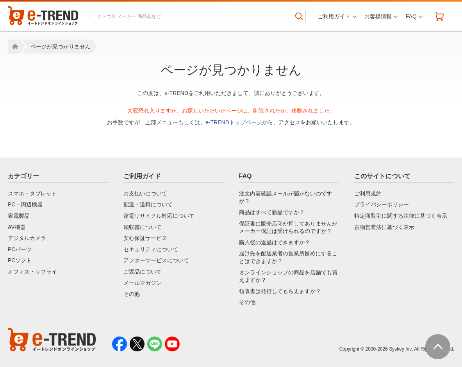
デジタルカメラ (27, 238)
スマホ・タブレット (32, 193)
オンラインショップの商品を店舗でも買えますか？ (288, 276)
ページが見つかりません (60, 46)
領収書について (142, 227)
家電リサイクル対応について (158, 216)
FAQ (411, 16)
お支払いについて (145, 193)
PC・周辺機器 (25, 204)
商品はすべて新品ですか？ (272, 212)
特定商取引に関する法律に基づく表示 (400, 216)
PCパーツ (20, 249)
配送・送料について (148, 204)
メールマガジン (142, 283)
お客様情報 (378, 16)
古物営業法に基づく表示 (384, 227)
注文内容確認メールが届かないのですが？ (285, 197)
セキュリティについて (150, 249)
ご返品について (142, 272)
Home (14, 46)
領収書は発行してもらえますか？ (280, 291)
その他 (131, 294)
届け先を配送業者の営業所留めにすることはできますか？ (288, 257)
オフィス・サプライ (32, 272)
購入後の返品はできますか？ (274, 242)
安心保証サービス (145, 238)
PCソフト (20, 260)
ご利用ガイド (334, 16)
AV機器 (17, 227)
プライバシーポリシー (381, 204)
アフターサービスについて (156, 260)
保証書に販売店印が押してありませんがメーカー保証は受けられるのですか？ (288, 227)
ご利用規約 (368, 193)
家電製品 (19, 216)
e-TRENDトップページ (233, 122)
